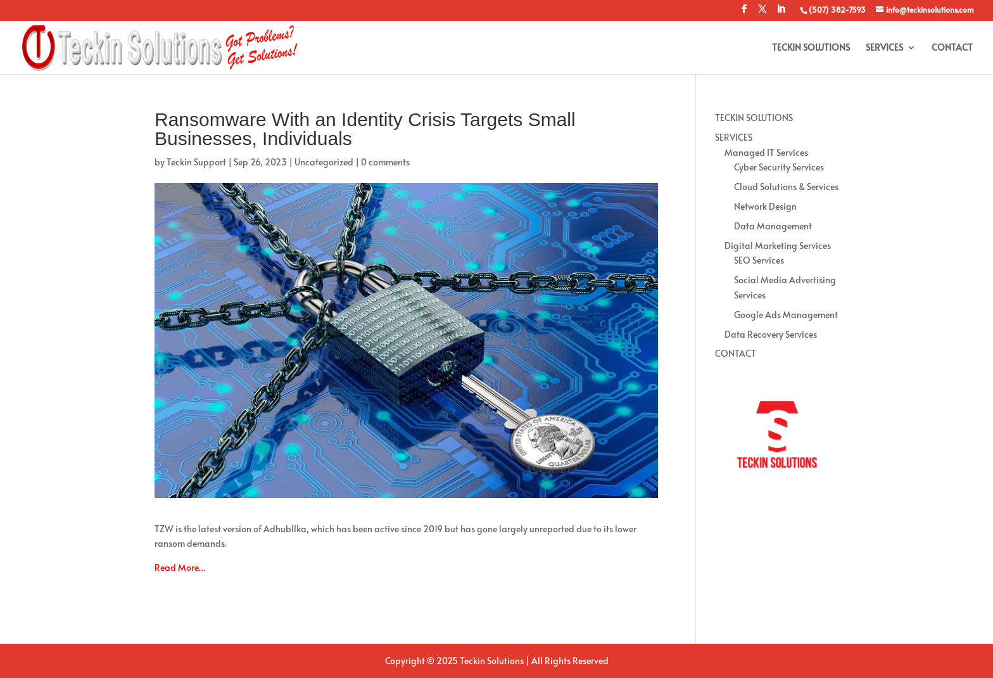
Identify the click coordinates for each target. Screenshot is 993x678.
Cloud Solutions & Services (786, 187)
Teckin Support (196, 162)
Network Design (765, 206)
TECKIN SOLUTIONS (811, 48)
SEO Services (759, 260)
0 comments (385, 162)
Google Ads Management (786, 315)
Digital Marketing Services (777, 246)
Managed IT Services (766, 152)
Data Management (773, 226)
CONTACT (952, 48)
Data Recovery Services (770, 334)
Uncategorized (323, 162)
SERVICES (884, 48)
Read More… (180, 567)
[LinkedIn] (780, 12)
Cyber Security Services (779, 167)
